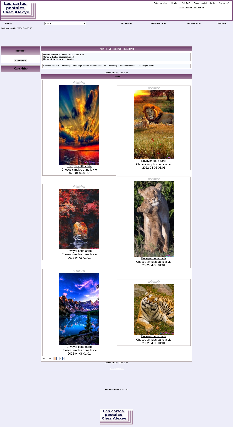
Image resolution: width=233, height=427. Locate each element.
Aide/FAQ (186, 3)
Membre (174, 3)
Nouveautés (126, 23)
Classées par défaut (145, 66)
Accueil (8, 23)
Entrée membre (160, 3)
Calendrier (221, 23)
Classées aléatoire (51, 66)
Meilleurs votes (194, 23)
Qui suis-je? (224, 3)
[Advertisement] (116, 38)
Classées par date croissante (93, 66)
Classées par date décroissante (121, 66)
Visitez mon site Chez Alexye (191, 7)
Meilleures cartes (158, 23)
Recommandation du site (204, 3)
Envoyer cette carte (79, 166)
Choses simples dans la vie (121, 49)
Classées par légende (70, 66)
